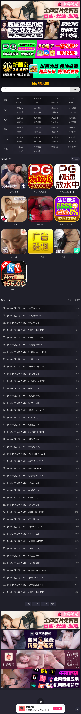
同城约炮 (20, 147)
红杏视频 (20, 151)
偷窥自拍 (20, 127)
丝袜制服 (37, 112)
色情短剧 (37, 151)
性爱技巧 (72, 141)
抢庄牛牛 (72, 102)
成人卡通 (54, 118)
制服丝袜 (20, 122)
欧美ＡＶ (54, 108)
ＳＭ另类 (72, 112)
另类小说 (37, 141)
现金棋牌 (54, 102)
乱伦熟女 (54, 122)
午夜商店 (37, 147)
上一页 (36, 604)
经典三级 (37, 122)
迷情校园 (20, 141)
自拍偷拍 (37, 108)
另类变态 (72, 122)
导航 (6, 148)
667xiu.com (40, 83)
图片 (6, 129)
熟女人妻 (20, 112)
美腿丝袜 (20, 132)
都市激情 (20, 137)
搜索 (75, 89)
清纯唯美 (37, 132)
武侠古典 (72, 137)
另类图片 (72, 132)
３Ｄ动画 (72, 108)
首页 (28, 604)
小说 (6, 139)
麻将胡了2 (20, 102)
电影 (6, 119)
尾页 (53, 604)
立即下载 (57, 708)
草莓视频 (54, 147)
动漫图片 (72, 127)
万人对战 (54, 98)
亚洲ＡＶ (20, 108)
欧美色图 (54, 127)
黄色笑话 (54, 141)
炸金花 (37, 102)
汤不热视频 (72, 147)
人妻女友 (54, 137)
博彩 (6, 100)
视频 (6, 110)
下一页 (44, 604)
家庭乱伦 (37, 137)
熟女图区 (54, 132)
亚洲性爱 (20, 118)
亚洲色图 (37, 127)
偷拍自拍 (37, 118)
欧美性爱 (72, 118)
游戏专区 (72, 98)
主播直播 (54, 112)
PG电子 (20, 98)
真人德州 (37, 98)
